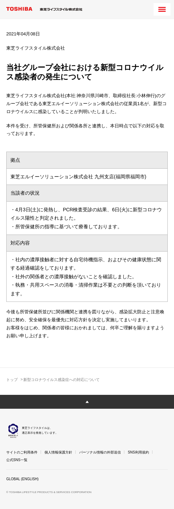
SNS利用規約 (138, 452)
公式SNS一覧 (16, 460)
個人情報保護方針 (58, 452)
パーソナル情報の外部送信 (100, 452)
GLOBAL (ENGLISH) (22, 479)
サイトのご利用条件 (22, 452)
